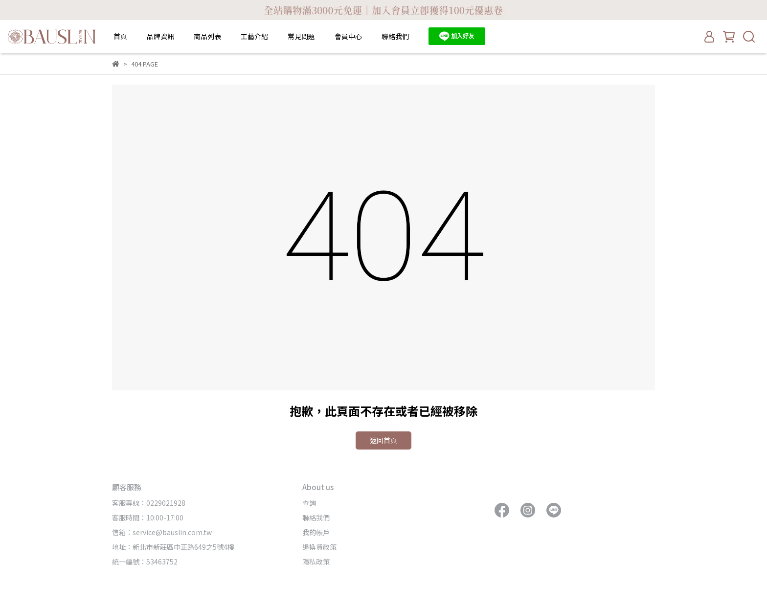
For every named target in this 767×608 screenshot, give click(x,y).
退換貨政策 (319, 547)
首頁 (120, 36)
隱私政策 (316, 561)
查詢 (309, 503)
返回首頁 (383, 440)
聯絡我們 (395, 36)
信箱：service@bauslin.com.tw (162, 532)
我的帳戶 (316, 532)
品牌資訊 (160, 36)
